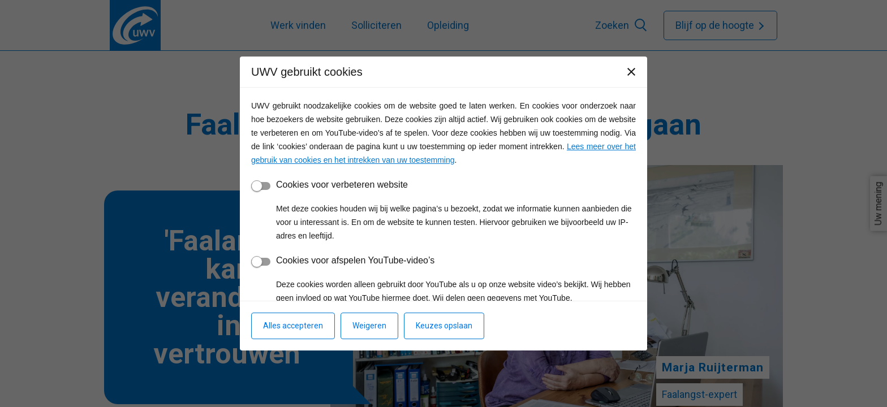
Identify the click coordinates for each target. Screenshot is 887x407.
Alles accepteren (293, 325)
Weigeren (369, 325)
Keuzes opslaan (444, 325)
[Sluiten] (631, 71)
